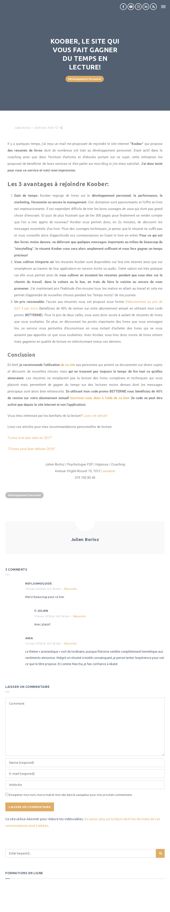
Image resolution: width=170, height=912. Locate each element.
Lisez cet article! (95, 416)
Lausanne (108, 471)
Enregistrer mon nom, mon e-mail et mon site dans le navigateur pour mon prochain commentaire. (71, 794)
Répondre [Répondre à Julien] (79, 616)
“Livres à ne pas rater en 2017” (30, 438)
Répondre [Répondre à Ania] (70, 643)
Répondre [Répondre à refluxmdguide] (70, 588)
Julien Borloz (23, 127)
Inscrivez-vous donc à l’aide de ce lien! (99, 398)
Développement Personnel (84, 79)
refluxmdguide (38, 583)
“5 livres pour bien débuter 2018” (31, 449)
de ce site (68, 365)
